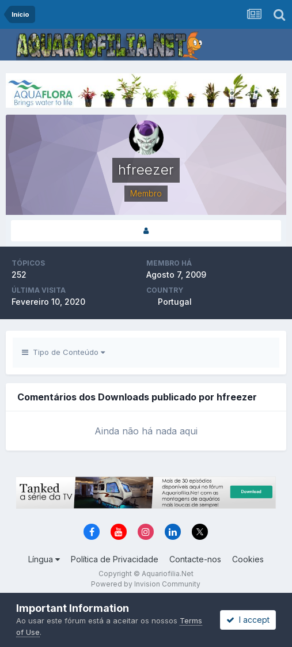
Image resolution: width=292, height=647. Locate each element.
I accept (248, 620)
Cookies (248, 559)
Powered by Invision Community (145, 584)
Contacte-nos (195, 559)
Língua (44, 559)
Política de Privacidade (114, 559)
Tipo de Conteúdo (63, 352)
